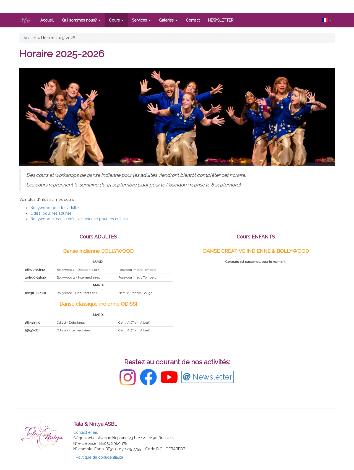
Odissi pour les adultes (51, 213)
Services (141, 20)
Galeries (168, 20)
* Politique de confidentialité (98, 457)
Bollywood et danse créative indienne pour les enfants (79, 219)
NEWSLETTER (220, 20)
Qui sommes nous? (81, 20)
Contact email (85, 432)
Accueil (47, 20)
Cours (116, 20)
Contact (193, 20)
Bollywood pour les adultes (55, 208)
